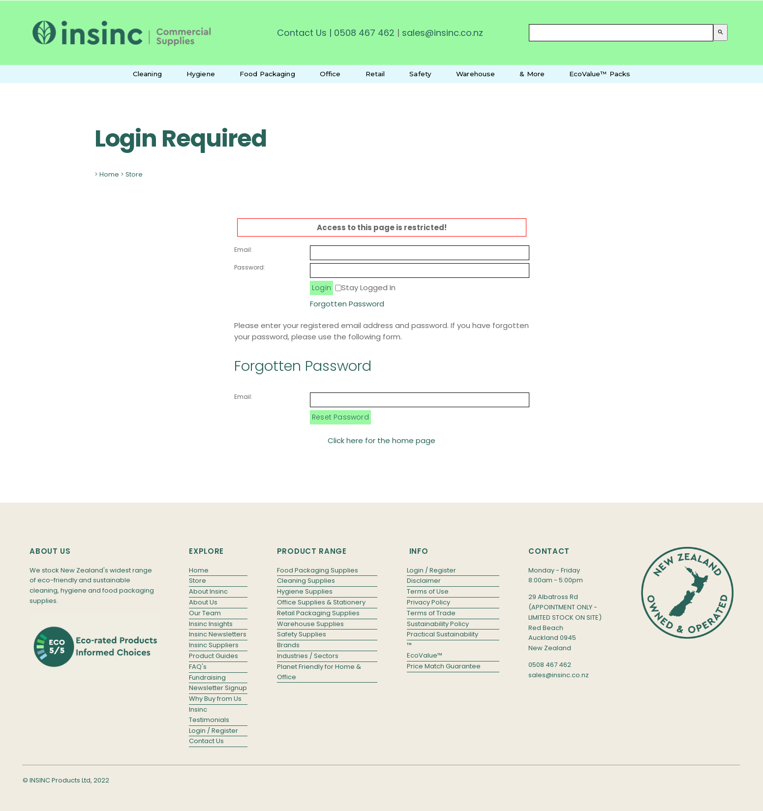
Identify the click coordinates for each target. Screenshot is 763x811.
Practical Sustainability (442, 634)
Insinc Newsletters (217, 634)
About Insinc (208, 591)
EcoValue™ (424, 655)
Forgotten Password (347, 304)
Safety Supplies (301, 634)
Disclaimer (424, 580)
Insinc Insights (211, 624)
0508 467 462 (364, 33)
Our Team (205, 613)
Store (134, 174)
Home (109, 174)
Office (330, 74)
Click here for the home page (381, 440)
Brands (288, 645)
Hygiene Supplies (305, 591)
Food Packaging (267, 74)
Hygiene (200, 74)
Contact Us (302, 33)
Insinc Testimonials (209, 714)
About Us (203, 602)
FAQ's (198, 666)
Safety (420, 74)
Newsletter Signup (218, 687)
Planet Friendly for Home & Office (319, 672)
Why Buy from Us (215, 698)
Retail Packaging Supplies (318, 613)
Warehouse (475, 74)
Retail (375, 74)
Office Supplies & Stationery (321, 602)
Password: (249, 267)
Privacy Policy (428, 602)
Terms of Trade (431, 613)
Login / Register (213, 730)
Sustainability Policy (438, 624)
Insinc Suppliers (214, 645)
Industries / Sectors (307, 656)
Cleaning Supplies (306, 580)
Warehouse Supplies (310, 624)
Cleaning (147, 74)
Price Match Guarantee (444, 666)
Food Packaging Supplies (317, 570)
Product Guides (213, 656)
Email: (243, 249)
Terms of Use (428, 591)
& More (532, 74)
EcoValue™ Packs (599, 74)
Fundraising (207, 677)
